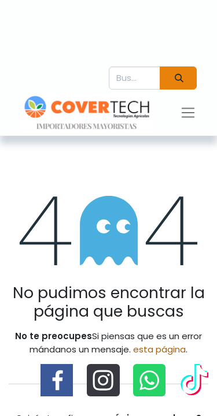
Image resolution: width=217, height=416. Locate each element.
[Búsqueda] (178, 78)
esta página (159, 349)
